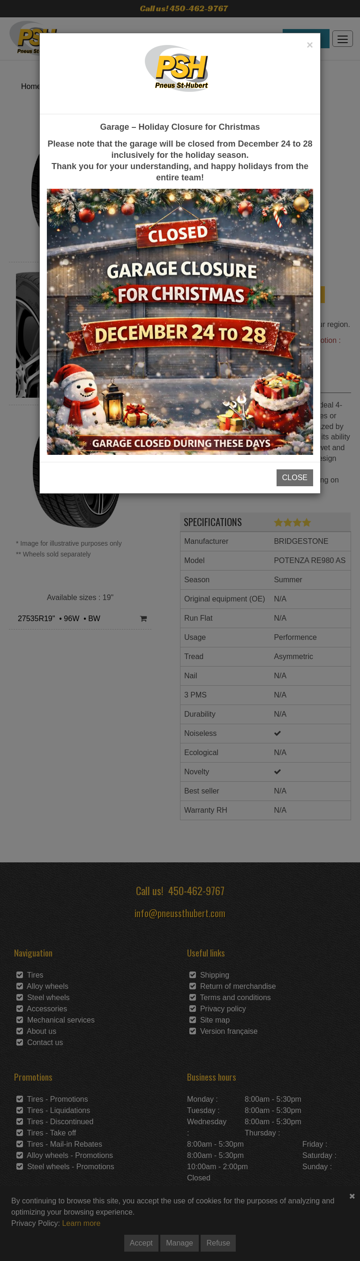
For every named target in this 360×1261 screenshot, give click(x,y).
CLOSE (295, 478)
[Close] (310, 45)
